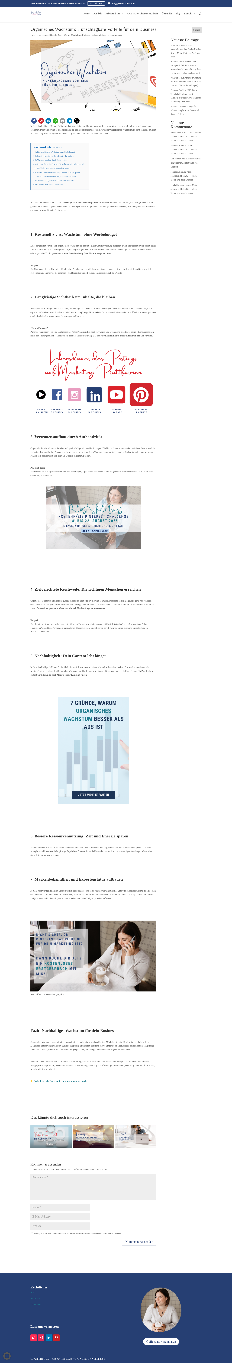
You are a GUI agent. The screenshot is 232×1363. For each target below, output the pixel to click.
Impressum (35, 1298)
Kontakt (188, 14)
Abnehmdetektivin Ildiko (182, 132)
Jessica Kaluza (41, 35)
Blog (178, 14)
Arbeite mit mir (113, 14)
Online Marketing (72, 35)
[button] (34, 121)
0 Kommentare (115, 35)
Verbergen (56, 147)
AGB (32, 1292)
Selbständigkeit (99, 35)
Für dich (97, 14)
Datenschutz (35, 1304)
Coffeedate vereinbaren (161, 1341)
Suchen (196, 30)
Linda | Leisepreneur (180, 185)
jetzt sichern (96, 3)
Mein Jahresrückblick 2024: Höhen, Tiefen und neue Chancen (186, 136)
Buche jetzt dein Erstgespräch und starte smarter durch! (60, 1081)
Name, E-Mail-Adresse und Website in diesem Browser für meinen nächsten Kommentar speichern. (78, 1233)
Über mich (167, 14)
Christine (175, 159)
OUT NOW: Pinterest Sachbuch (142, 14)
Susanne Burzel (177, 146)
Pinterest (86, 35)
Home (86, 14)
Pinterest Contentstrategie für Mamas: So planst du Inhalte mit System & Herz (185, 110)
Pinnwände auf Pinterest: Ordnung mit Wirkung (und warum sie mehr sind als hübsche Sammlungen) (186, 82)
